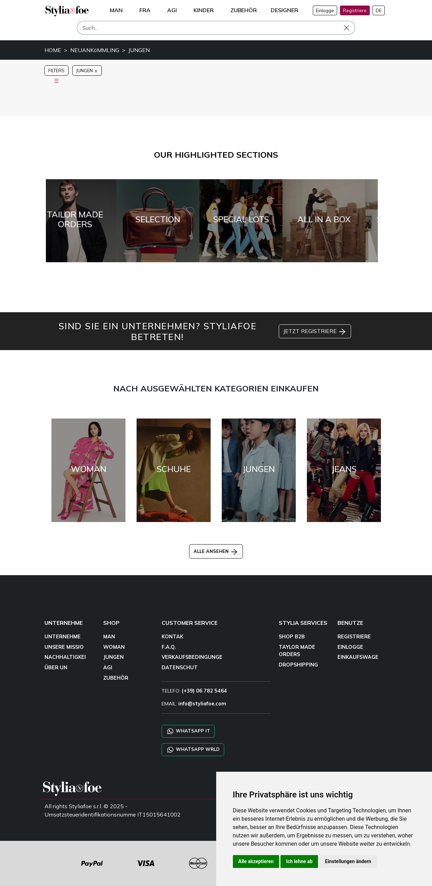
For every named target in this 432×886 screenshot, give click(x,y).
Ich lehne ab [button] (299, 861)
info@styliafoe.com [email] (202, 704)
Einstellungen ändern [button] (348, 861)
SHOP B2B (292, 637)
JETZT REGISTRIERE (315, 332)
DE (379, 10)
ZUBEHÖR (115, 678)
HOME (52, 50)
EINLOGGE (350, 647)
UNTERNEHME (62, 637)
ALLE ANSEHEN (216, 551)
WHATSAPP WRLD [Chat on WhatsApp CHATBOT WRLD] (193, 750)
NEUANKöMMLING (94, 50)
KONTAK (172, 637)
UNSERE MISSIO (64, 647)
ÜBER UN (55, 667)
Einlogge (325, 10)
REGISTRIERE (354, 637)
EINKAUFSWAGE (357, 657)
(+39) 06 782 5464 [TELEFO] (204, 691)
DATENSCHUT (180, 667)
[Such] (216, 28)
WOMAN (114, 647)
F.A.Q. (169, 647)
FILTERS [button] (56, 72)
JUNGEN (139, 50)
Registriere (355, 10)
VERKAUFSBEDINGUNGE (192, 657)
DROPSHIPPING (298, 665)
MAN (109, 637)
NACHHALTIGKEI (65, 657)
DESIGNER (284, 10)
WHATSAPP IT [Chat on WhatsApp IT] (188, 731)
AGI (107, 667)
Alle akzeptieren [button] (256, 861)
